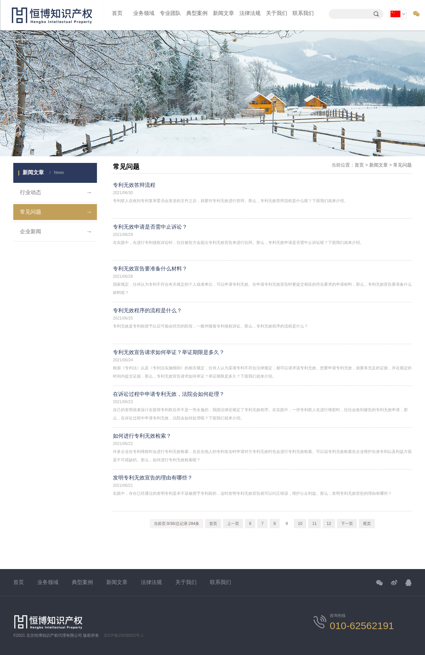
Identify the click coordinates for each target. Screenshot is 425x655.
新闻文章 (223, 13)
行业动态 (56, 192)
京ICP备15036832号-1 (123, 635)
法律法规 (250, 13)
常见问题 (56, 212)
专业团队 (170, 13)
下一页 (347, 523)
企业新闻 (56, 232)
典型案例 (197, 13)
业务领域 (143, 13)
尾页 (367, 523)
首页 (117, 13)
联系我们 (303, 13)
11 (314, 523)
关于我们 (276, 13)
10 (300, 523)
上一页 (233, 523)
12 (329, 523)
